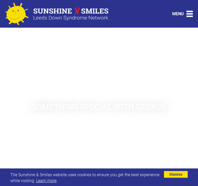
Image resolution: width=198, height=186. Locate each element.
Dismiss (175, 174)
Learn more (46, 180)
